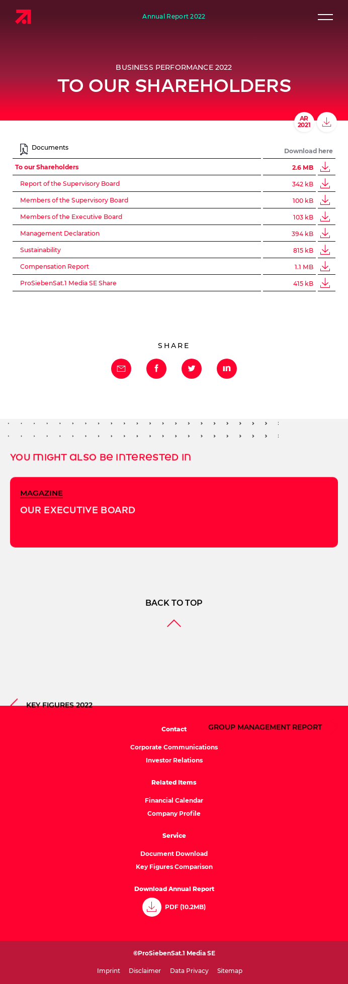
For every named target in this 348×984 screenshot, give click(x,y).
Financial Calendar (174, 800)
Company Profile (174, 813)
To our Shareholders (47, 167)
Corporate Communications (174, 747)
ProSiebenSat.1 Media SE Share (68, 283)
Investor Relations (174, 760)
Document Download (174, 853)
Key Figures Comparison (174, 866)
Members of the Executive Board (71, 217)
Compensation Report (54, 267)
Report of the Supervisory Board (70, 184)
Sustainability (40, 250)
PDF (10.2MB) (185, 907)
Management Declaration (60, 234)
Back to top (174, 659)
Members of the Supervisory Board (74, 200)
